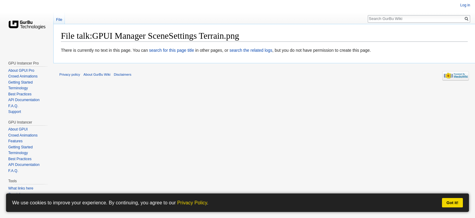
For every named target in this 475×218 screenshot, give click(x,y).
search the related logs (250, 50)
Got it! (452, 202)
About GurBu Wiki (97, 74)
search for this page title (171, 50)
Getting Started (20, 82)
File (59, 19)
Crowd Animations (23, 76)
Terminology (18, 88)
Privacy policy (69, 74)
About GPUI (18, 129)
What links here (20, 188)
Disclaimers (122, 74)
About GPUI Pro (21, 70)
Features (15, 141)
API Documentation (23, 100)
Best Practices (20, 94)
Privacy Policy (192, 202)
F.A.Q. (13, 106)
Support (14, 112)
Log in (465, 5)
